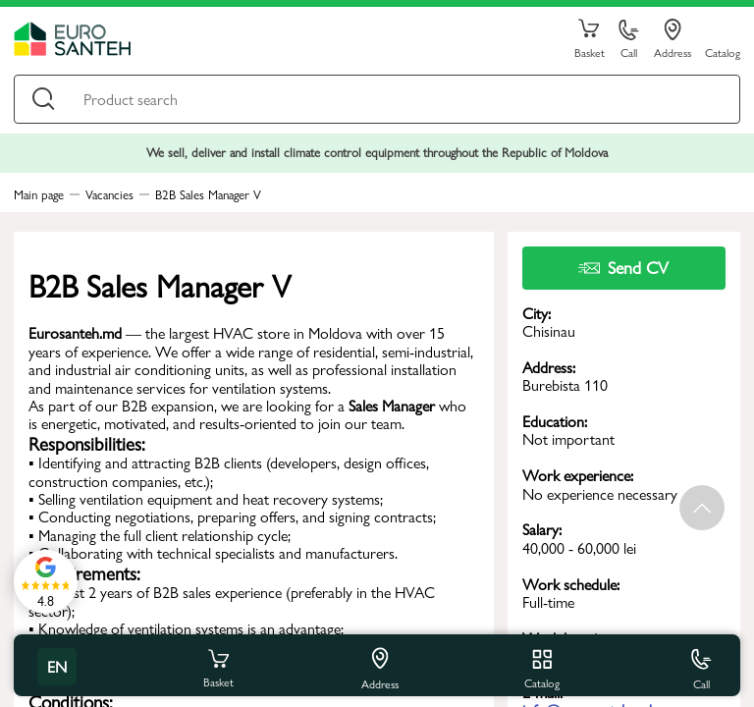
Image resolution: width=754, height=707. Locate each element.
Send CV (623, 266)
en (57, 666)
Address (672, 39)
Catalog (722, 51)
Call (629, 40)
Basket (589, 39)
